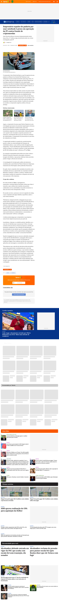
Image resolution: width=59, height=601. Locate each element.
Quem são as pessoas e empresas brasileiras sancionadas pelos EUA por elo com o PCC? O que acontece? (18, 595)
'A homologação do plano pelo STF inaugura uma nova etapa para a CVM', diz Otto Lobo (43, 528)
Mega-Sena (3, 497)
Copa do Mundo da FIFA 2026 (12, 1)
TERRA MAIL (35, 1)
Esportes (38, 585)
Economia (31, 497)
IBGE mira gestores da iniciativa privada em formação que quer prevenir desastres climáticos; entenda (15, 536)
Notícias (3, 331)
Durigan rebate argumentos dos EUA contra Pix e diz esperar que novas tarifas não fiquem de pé (14, 528)
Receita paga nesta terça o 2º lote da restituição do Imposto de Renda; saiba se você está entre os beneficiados (14, 579)
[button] (18, 283)
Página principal (6, 2)
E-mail (53, 1)
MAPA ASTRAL (28, 1)
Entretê (8, 442)
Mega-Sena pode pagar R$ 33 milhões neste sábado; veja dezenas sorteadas (15, 499)
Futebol (8, 475)
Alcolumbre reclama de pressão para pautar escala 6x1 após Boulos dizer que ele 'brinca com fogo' (44, 551)
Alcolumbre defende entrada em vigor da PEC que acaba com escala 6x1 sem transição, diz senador (15, 551)
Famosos (8, 450)
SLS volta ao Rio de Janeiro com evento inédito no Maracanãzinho (47, 587)
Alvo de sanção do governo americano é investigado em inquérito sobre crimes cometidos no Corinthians (18, 587)
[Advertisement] (39, 536)
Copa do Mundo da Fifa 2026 (11, 434)
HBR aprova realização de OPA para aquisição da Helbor (14, 509)
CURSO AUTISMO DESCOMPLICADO (44, 1)
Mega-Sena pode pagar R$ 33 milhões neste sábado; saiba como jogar (44, 499)
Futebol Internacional (40, 475)
